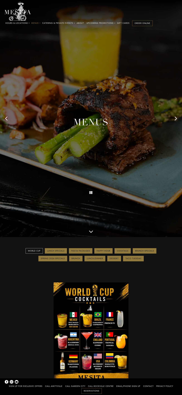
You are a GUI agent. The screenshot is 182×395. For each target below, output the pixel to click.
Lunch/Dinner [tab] (95, 258)
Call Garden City (75, 386)
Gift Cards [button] (123, 23)
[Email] (16, 382)
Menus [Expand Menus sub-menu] (35, 23)
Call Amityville (53, 386)
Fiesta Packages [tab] (80, 250)
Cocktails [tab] (122, 250)
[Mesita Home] (17, 11)
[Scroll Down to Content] (91, 231)
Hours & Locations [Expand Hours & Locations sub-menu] (17, 23)
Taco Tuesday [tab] (133, 258)
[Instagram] (11, 382)
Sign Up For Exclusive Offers (25, 386)
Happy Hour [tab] (103, 250)
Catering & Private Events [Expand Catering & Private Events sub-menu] (58, 23)
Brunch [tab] (76, 258)
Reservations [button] (91, 390)
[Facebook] (6, 382)
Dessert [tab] (114, 258)
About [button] (80, 23)
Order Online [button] (142, 23)
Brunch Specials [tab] (144, 250)
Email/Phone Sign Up (128, 386)
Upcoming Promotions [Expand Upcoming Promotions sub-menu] (100, 23)
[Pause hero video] (91, 192)
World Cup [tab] (34, 250)
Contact (148, 386)
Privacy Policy (164, 386)
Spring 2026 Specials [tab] (53, 258)
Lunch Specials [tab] (56, 250)
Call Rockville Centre (101, 386)
